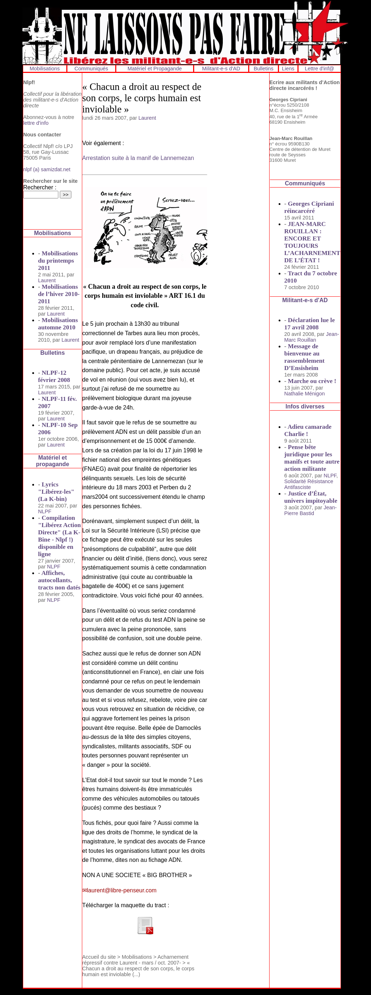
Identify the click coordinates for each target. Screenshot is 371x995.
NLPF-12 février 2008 (54, 376)
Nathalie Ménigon (304, 393)
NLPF (44, 511)
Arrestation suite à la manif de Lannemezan (138, 158)
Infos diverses (305, 406)
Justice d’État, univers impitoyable (310, 497)
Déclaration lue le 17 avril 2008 (309, 324)
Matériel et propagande (52, 461)
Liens (288, 68)
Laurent (47, 280)
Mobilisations (45, 68)
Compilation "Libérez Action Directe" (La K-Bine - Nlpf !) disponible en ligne (59, 536)
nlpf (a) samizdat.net (46, 169)
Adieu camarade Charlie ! (308, 430)
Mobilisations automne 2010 (58, 324)
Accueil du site (99, 957)
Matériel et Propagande (155, 68)
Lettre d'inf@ (319, 68)
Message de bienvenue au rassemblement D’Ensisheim (304, 357)
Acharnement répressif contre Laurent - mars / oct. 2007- (135, 960)
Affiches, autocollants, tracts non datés (59, 580)
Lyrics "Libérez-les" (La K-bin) (56, 491)
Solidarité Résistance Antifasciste (308, 484)
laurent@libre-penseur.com (122, 890)
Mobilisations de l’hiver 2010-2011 (59, 294)
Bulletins (263, 68)
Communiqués (91, 68)
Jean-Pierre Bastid (310, 510)
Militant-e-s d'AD (221, 68)
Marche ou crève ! (312, 381)
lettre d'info (36, 123)
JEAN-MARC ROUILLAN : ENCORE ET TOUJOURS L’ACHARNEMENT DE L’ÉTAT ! (312, 242)
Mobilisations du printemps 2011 (58, 260)
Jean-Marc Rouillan (311, 337)
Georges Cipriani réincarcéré (309, 207)
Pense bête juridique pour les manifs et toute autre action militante (312, 458)
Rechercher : (40, 187)
